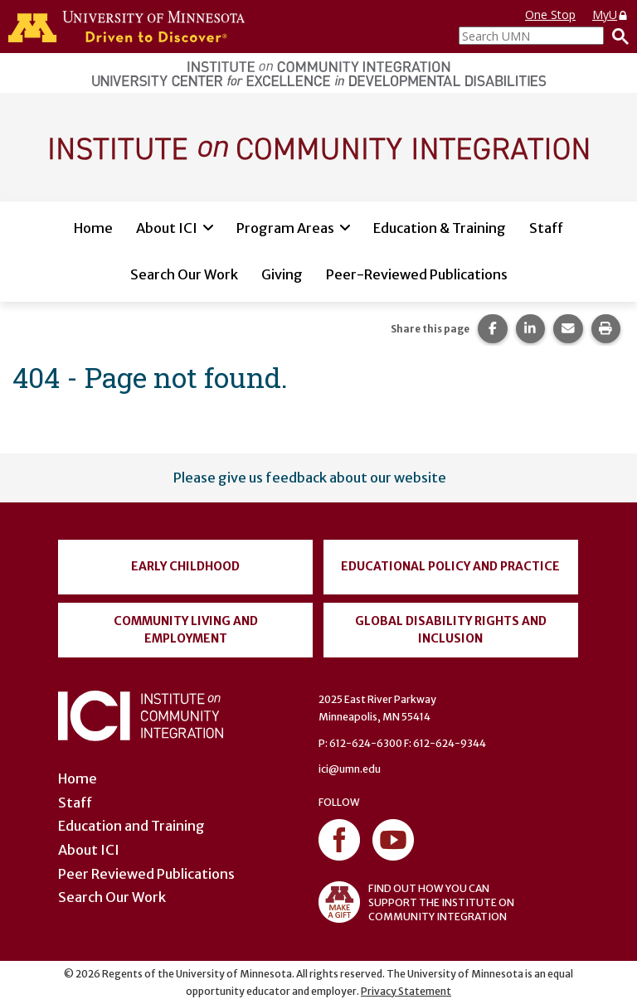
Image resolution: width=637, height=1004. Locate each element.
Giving (282, 274)
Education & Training (439, 228)
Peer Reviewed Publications (146, 874)
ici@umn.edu (349, 769)
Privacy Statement (406, 991)
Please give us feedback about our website (309, 477)
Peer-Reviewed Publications (417, 274)
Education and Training (131, 825)
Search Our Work (184, 274)
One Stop (550, 14)
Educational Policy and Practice (450, 566)
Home (93, 228)
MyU (610, 14)
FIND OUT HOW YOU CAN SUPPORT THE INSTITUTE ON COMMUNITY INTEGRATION (416, 902)
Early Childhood (185, 566)
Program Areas (285, 228)
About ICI (166, 228)
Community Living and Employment (186, 630)
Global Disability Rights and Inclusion (451, 630)
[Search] (616, 36)
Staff (546, 228)
